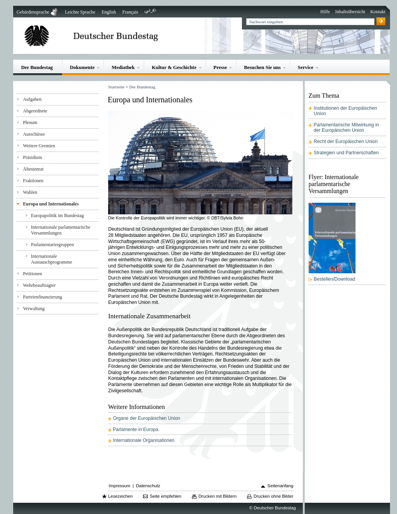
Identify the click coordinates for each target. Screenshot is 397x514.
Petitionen (32, 273)
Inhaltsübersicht (350, 11)
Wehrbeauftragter (39, 285)
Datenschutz (148, 485)
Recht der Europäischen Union (346, 141)
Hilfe (325, 11)
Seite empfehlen (165, 496)
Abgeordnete (35, 111)
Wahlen (30, 192)
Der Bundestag (37, 67)
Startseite (116, 87)
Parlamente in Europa (135, 429)
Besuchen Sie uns (262, 67)
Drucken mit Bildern (217, 496)
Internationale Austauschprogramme (51, 259)
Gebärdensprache (33, 12)
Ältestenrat (33, 169)
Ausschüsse (34, 134)
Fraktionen (33, 180)
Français (130, 12)
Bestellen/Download (334, 279)
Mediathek (123, 67)
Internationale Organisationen (143, 440)
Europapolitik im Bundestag (57, 215)
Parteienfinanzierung (42, 297)
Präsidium (32, 157)
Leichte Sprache (80, 12)
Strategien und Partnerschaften (346, 152)
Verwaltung (34, 308)
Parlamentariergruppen (52, 244)
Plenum (30, 122)
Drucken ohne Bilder (273, 496)
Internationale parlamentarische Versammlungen (60, 230)
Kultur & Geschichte (174, 67)
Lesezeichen (120, 496)
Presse (220, 67)
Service (305, 67)
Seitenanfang (280, 485)
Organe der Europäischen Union (146, 418)
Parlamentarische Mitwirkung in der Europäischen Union (346, 127)
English (109, 12)
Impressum (119, 485)
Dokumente (82, 67)
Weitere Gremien (39, 145)
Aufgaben (32, 99)
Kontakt (377, 11)
